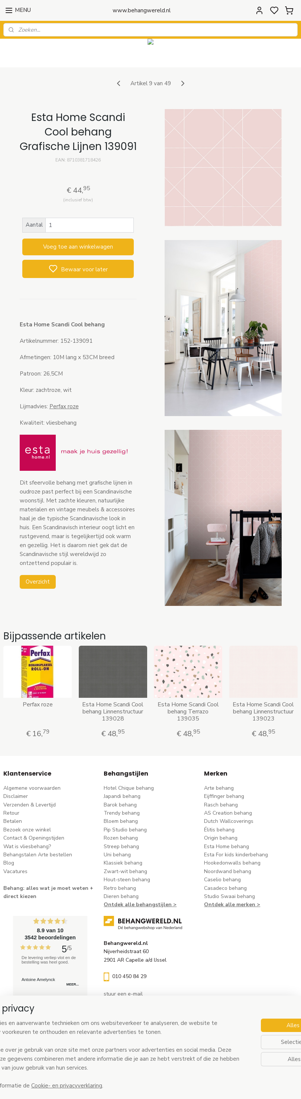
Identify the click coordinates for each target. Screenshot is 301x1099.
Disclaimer (15, 796)
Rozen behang (121, 837)
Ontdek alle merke (228, 904)
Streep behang (121, 846)
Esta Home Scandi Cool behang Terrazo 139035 (188, 712)
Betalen (12, 821)
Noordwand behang (227, 871)
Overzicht (38, 581)
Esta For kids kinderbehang (236, 854)
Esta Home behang (226, 846)
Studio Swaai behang (229, 896)
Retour (11, 813)
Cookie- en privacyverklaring (124, 1086)
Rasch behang (221, 804)
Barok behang (120, 804)
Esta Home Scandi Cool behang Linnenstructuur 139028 (112, 712)
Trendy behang (122, 813)
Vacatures (15, 871)
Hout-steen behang (127, 879)
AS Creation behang (228, 813)
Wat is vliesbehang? (27, 846)
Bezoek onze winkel (27, 829)
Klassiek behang (123, 862)
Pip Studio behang (125, 829)
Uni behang (117, 854)
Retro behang (120, 888)
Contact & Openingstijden (33, 837)
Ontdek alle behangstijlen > (140, 904)
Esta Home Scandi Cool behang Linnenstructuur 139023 (263, 712)
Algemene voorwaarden (32, 788)
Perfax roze (64, 406)
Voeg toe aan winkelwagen (78, 246)
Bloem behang (121, 821)
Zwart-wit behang (125, 871)
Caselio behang (222, 879)
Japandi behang (122, 796)
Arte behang (219, 788)
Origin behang (220, 837)
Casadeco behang (225, 888)
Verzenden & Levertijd (29, 804)
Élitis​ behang (219, 829)
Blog (8, 862)
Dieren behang (121, 896)
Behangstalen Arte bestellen (37, 854)
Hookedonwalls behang (232, 862)
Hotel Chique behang (129, 788)
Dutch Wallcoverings (228, 821)
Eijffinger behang (224, 796)
